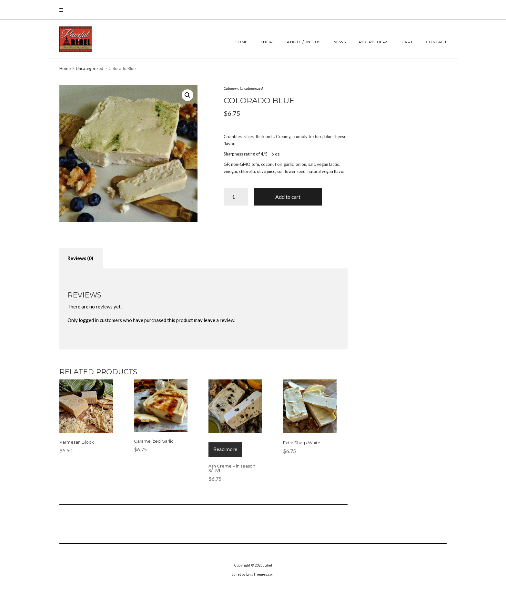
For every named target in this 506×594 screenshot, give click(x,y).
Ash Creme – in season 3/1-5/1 (231, 468)
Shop (267, 41)
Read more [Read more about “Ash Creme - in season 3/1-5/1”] (225, 449)
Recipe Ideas (374, 41)
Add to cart (287, 197)
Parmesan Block (76, 442)
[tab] (80, 258)
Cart (407, 41)
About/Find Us (303, 41)
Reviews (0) (80, 258)
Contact (436, 41)
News (339, 41)
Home (241, 41)
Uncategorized (89, 68)
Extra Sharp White (301, 442)
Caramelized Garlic (154, 441)
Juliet (267, 565)
